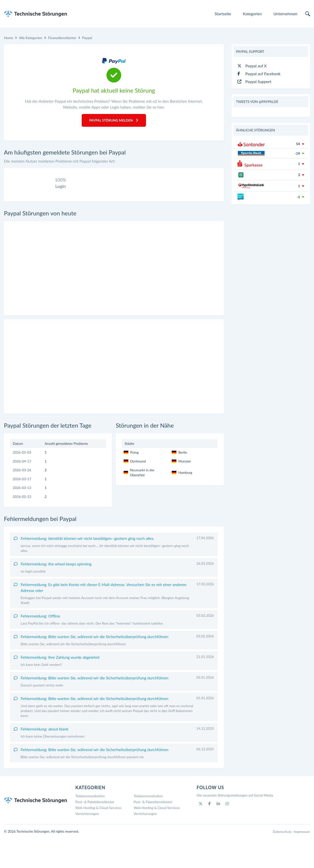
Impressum (302, 861)
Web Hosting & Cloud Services (98, 837)
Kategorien (252, 13)
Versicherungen (87, 843)
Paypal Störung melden (114, 120)
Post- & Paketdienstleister (94, 831)
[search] (307, 13)
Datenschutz (282, 861)
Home (8, 38)
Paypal (87, 38)
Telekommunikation (90, 826)
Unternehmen (285, 13)
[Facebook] (209, 833)
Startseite (223, 13)
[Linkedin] (218, 833)
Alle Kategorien (30, 38)
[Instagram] (227, 833)
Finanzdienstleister (62, 38)
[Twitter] (201, 833)
